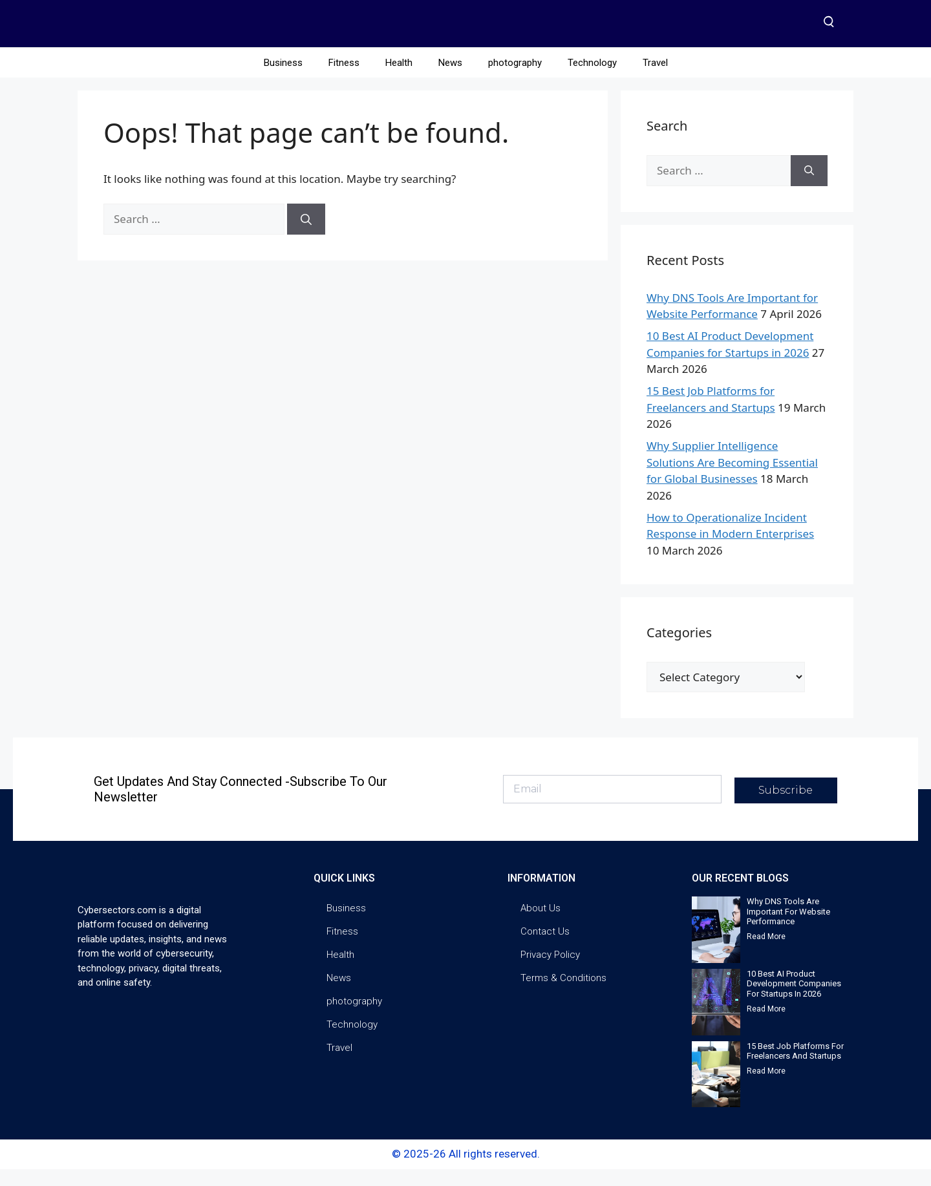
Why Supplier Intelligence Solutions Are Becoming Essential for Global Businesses (732, 479)
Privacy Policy (550, 971)
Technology (592, 79)
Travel (655, 79)
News (450, 79)
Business (283, 79)
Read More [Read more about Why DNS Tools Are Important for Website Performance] (766, 953)
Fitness (343, 79)
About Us (540, 925)
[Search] (306, 236)
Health (398, 79)
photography (515, 79)
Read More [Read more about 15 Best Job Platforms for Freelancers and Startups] (766, 1087)
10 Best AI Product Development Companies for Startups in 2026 (794, 1000)
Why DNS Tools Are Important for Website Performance (788, 928)
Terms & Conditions (563, 995)
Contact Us (545, 948)
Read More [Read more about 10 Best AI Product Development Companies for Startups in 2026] (766, 1025)
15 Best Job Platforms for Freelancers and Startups (795, 1068)
